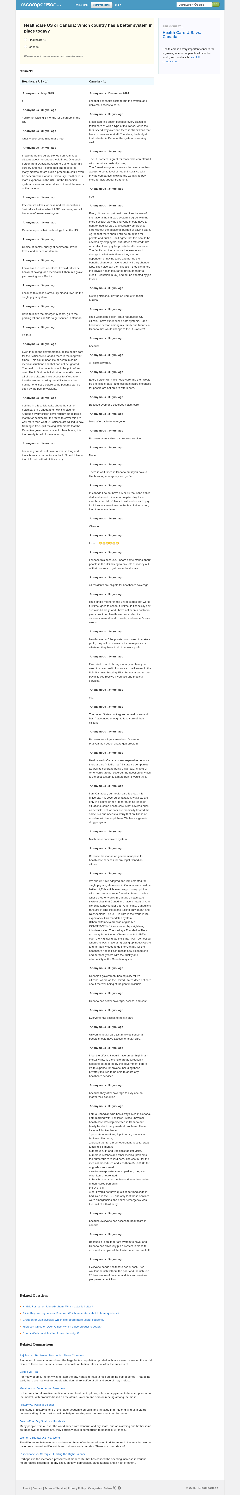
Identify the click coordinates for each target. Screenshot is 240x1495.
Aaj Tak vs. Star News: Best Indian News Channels (52, 1355)
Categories (95, 1488)
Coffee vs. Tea (29, 1371)
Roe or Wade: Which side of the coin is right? (51, 1333)
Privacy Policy (77, 1488)
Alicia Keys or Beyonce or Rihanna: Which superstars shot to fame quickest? (71, 1313)
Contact (37, 1488)
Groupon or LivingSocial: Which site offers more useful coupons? (63, 1319)
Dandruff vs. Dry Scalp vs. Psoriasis (42, 1421)
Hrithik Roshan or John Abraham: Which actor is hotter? (58, 1306)
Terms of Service (55, 1488)
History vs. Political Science (37, 1404)
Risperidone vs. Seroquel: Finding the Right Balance (53, 1454)
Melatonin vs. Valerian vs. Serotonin (42, 1388)
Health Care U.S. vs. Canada (182, 34)
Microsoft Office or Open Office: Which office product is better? (62, 1326)
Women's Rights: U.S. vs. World (40, 1437)
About (26, 1488)
